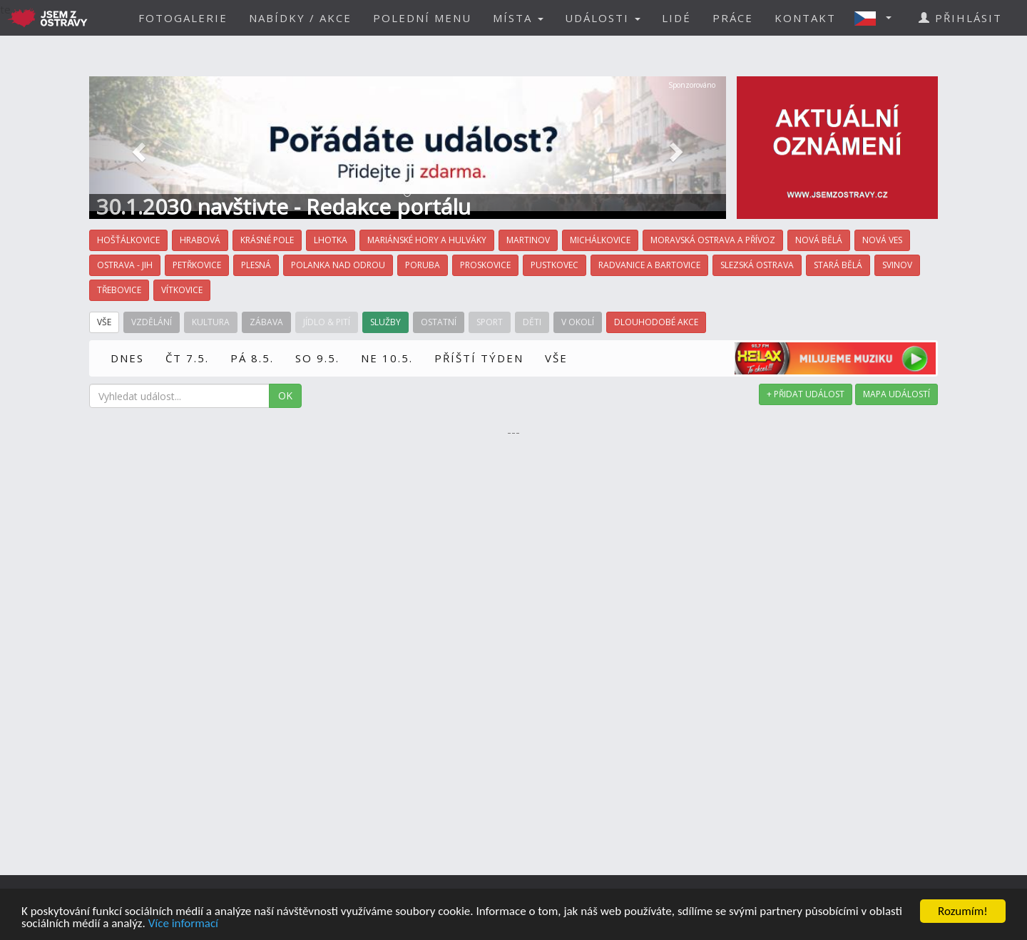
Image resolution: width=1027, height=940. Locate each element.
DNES (127, 358)
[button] (877, 18)
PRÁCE (732, 18)
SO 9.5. (317, 358)
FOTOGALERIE (183, 18)
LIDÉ (676, 18)
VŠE (556, 358)
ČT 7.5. (187, 358)
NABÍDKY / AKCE (300, 18)
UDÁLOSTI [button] (602, 18)
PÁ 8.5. (252, 358)
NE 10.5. (387, 358)
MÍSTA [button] (518, 18)
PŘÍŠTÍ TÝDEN (478, 358)
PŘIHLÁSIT (960, 18)
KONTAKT (805, 18)
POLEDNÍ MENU (422, 18)
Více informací (183, 924)
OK (285, 395)
